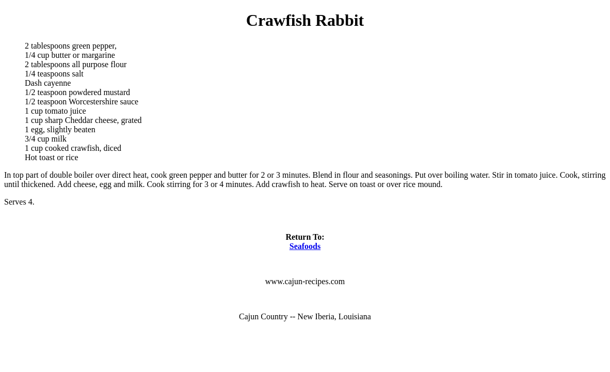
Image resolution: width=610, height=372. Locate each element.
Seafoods (305, 246)
